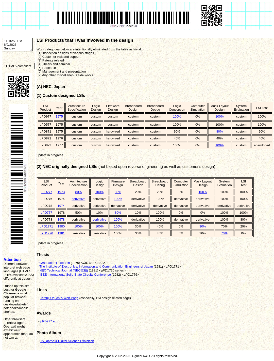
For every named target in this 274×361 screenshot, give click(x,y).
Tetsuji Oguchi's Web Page (59, 298)
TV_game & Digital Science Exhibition (67, 341)
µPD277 (46, 192)
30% (202, 226)
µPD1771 (46, 226)
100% (177, 116)
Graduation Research (54, 263)
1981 (61, 233)
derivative (79, 199)
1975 (59, 116)
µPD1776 (46, 233)
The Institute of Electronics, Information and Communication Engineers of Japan (96, 266)
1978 (61, 219)
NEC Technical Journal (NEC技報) (63, 270)
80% (219, 131)
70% (224, 233)
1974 (61, 206)
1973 (61, 192)
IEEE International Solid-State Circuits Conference (75, 274)
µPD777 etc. (49, 321)
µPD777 (46, 212)
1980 (61, 226)
